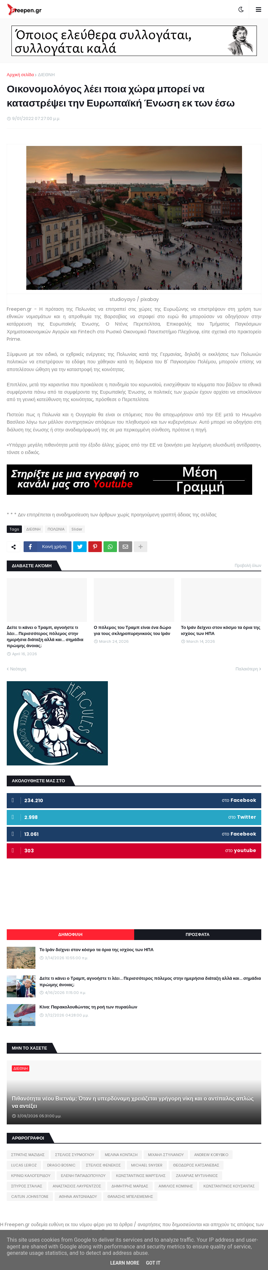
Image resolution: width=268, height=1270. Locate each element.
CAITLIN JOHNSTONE (30, 1196)
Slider (76, 529)
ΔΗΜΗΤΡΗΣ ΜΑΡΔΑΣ (130, 1186)
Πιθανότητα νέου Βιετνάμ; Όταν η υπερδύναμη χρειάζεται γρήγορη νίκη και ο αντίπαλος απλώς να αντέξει (133, 1102)
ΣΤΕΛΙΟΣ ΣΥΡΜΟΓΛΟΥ (74, 1154)
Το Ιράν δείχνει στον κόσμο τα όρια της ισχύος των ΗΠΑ (221, 631)
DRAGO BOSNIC (61, 1165)
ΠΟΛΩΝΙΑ (56, 529)
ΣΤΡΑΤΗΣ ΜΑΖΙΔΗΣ (27, 1154)
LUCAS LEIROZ (24, 1165)
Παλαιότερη (247, 669)
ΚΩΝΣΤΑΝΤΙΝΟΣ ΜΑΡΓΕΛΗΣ (141, 1175)
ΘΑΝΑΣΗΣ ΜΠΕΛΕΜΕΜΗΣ (130, 1196)
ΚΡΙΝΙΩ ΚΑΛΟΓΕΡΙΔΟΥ (31, 1175)
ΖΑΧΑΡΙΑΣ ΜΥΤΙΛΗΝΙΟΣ (197, 1175)
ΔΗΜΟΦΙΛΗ (70, 934)
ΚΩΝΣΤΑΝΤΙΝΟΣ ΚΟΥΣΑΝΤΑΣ (229, 1186)
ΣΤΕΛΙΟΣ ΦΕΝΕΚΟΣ (103, 1165)
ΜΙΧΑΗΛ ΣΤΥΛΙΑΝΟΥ (166, 1154)
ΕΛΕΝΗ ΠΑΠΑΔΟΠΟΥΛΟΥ (83, 1175)
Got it (153, 1263)
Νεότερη (18, 669)
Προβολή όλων (248, 565)
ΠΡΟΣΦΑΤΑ (198, 934)
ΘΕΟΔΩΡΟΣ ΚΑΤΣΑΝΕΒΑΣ (196, 1165)
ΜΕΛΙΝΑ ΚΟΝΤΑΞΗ (121, 1154)
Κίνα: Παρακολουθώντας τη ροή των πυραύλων (88, 1007)
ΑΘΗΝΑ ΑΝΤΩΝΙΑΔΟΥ (78, 1196)
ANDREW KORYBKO (211, 1154)
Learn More (124, 1263)
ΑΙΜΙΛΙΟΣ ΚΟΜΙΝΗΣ (176, 1186)
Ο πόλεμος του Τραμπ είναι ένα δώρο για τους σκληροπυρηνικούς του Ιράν (132, 631)
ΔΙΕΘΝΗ (46, 74)
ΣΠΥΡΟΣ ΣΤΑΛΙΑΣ (26, 1186)
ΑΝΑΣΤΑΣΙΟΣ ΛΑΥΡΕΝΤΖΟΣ (77, 1186)
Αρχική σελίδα (20, 74)
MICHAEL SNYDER (146, 1165)
